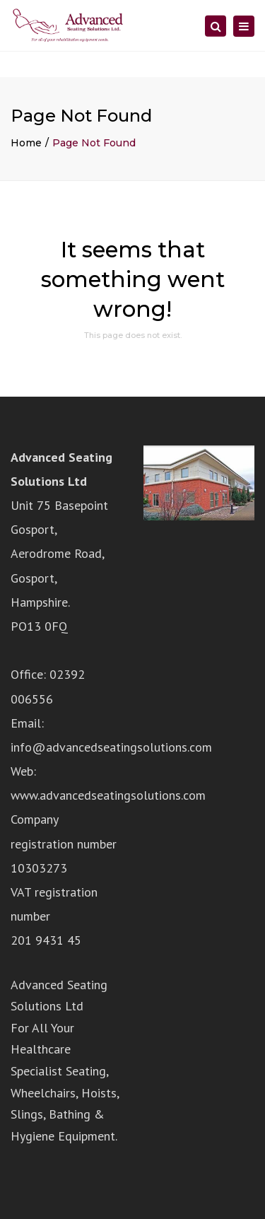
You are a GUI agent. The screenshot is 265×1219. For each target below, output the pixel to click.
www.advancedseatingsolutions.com (108, 795)
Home (26, 142)
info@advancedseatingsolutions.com (111, 747)
